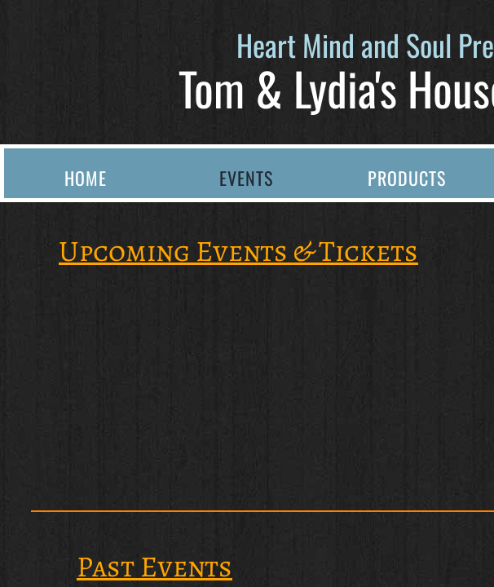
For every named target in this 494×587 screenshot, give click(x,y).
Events (246, 178)
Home (85, 178)
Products (407, 178)
